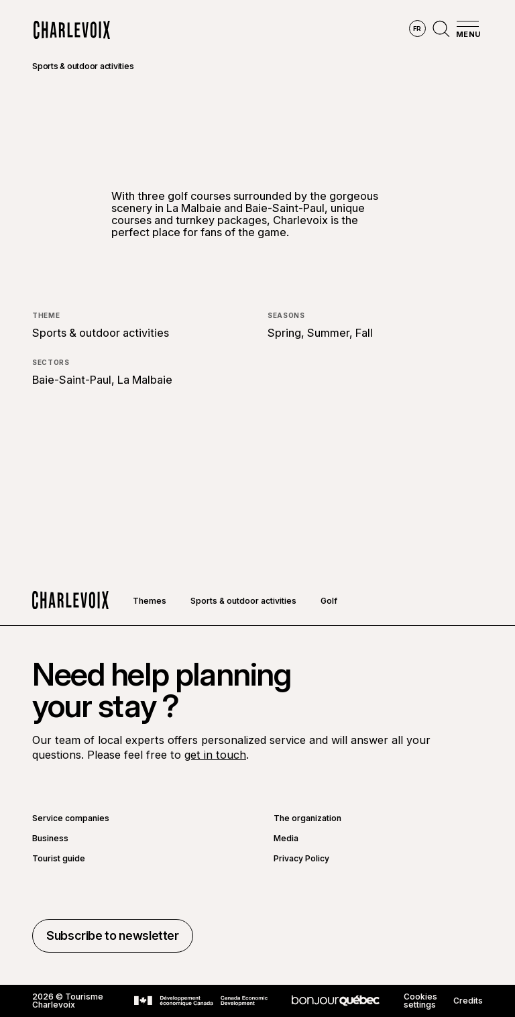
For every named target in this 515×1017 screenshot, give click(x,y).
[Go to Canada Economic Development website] (201, 1001)
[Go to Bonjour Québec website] (336, 1000)
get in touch (215, 754)
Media (286, 839)
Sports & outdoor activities (83, 66)
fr (417, 28)
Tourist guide (58, 859)
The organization (307, 818)
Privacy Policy (301, 859)
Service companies (70, 818)
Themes (149, 601)
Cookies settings (420, 1001)
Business (50, 839)
